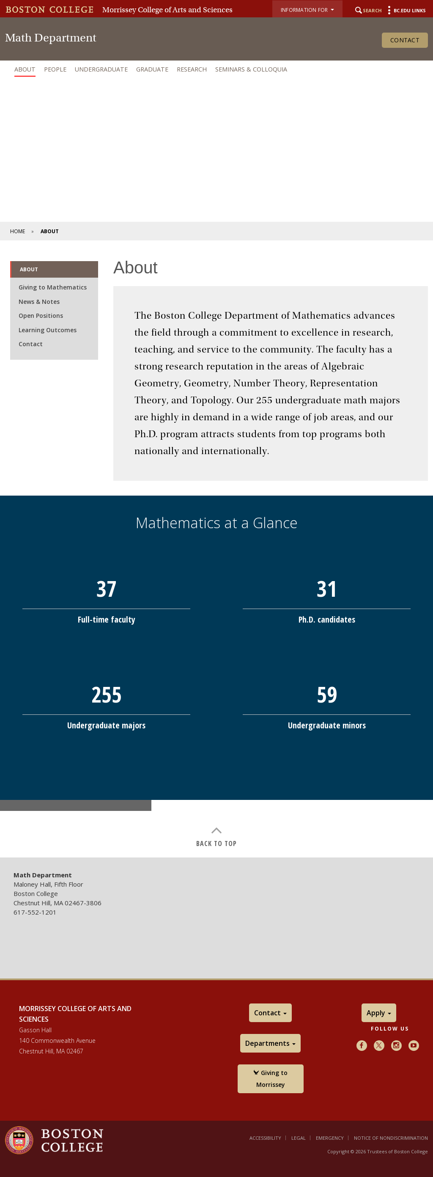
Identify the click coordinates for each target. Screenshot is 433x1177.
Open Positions (41, 315)
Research (192, 69)
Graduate (152, 69)
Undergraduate (101, 69)
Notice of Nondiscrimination (391, 1138)
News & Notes (39, 302)
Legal (298, 1138)
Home (17, 231)
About (25, 69)
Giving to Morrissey (270, 1079)
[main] (216, 546)
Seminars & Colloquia (251, 69)
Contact (404, 40)
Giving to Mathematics (53, 287)
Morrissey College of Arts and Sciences (167, 9)
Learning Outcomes (48, 330)
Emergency (330, 1138)
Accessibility (265, 1138)
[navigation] (216, 69)
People (55, 69)
